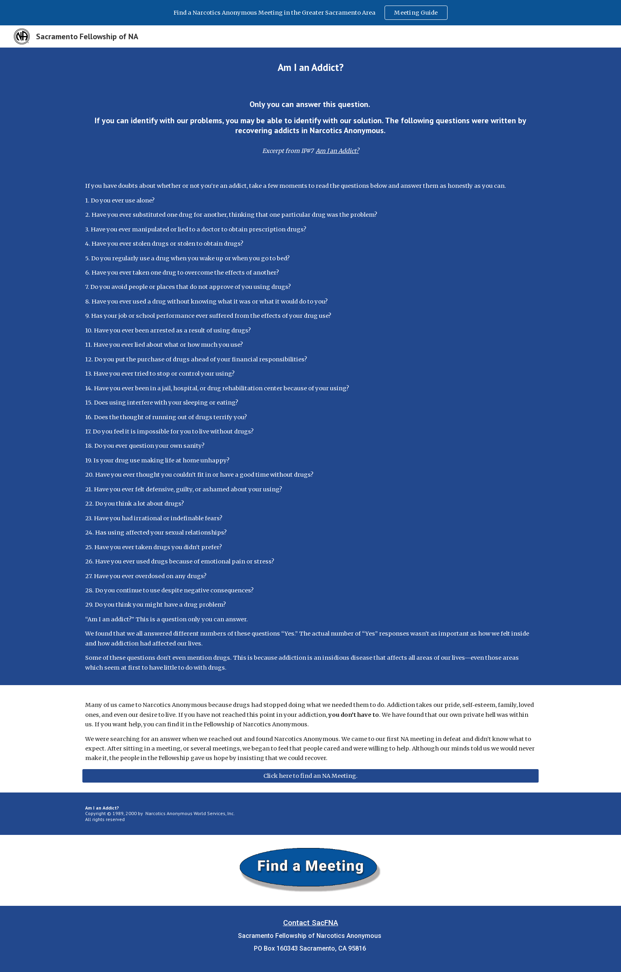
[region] (310, 12)
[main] (310, 67)
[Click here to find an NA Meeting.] (310, 775)
